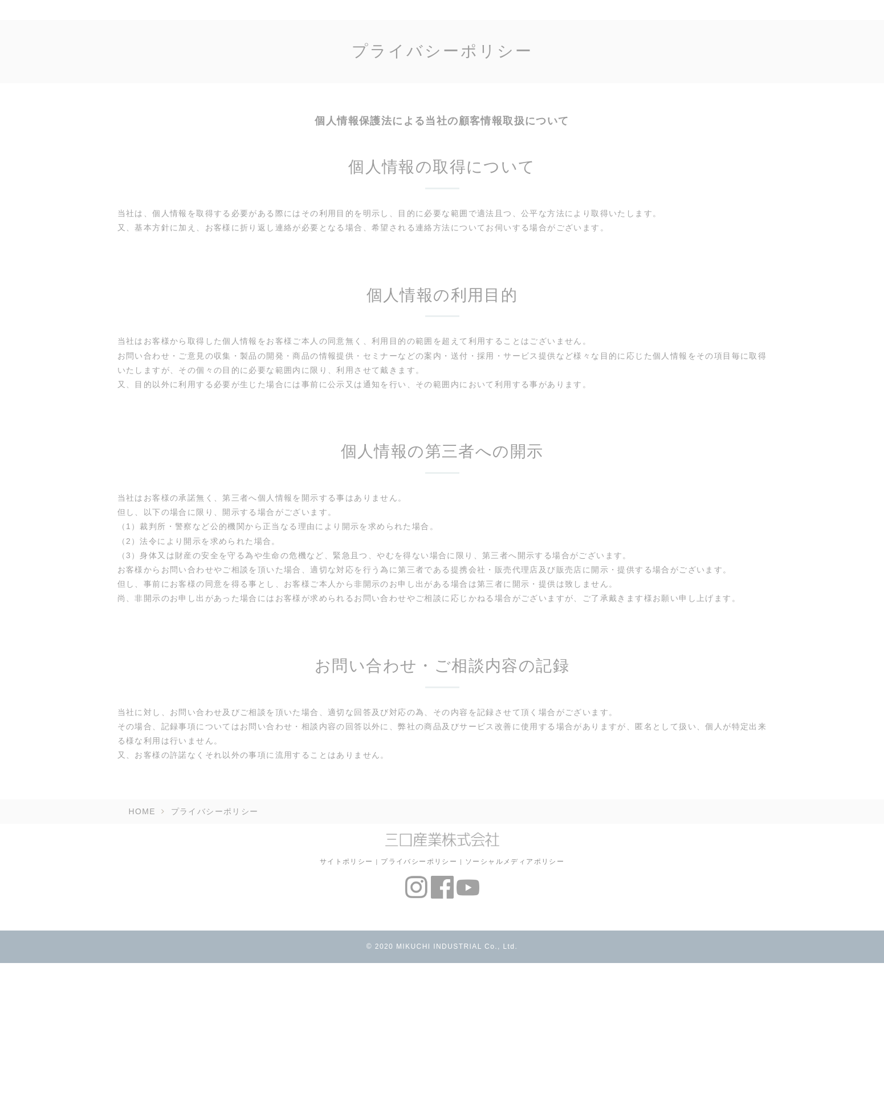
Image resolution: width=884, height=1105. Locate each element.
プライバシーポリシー (419, 861)
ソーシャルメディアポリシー (514, 861)
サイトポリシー (346, 861)
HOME (142, 811)
